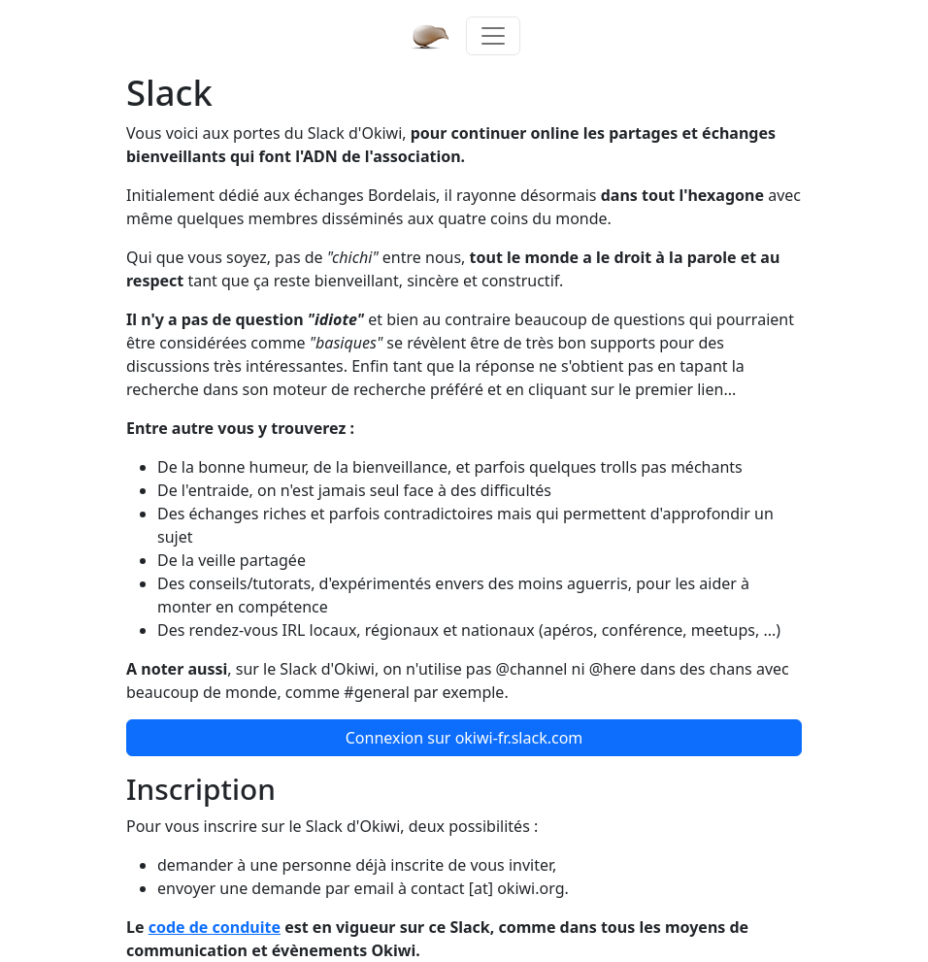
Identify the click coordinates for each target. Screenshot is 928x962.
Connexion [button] (464, 737)
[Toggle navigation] (493, 36)
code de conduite (215, 927)
